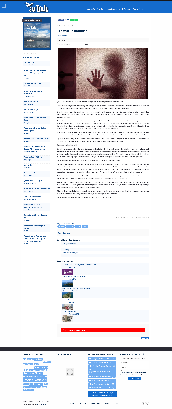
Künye (72, 403)
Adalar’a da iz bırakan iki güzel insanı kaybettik (35, 129)
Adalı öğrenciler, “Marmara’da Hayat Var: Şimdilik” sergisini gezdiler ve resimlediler (35, 238)
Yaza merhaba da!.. (31, 62)
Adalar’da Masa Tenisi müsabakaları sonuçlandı (33, 206)
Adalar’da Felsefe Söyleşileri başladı (34, 227)
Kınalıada (70, 226)
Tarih (45, 384)
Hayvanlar (33, 370)
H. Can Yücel (28, 167)
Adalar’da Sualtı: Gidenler (33, 157)
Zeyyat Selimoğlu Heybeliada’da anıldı (35, 216)
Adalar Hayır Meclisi (30, 183)
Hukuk (78, 226)
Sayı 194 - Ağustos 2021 (70, 302)
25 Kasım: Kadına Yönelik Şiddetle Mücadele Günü (79, 265)
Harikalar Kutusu (41, 404)
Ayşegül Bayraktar (29, 123)
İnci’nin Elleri (28, 165)
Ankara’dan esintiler (31, 102)
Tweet (66, 19)
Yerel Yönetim (28, 389)
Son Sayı (100, 9)
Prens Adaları (35, 380)
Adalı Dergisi (112, 9)
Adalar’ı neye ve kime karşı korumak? (74, 276)
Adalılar (61, 226)
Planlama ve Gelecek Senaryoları (35, 376)
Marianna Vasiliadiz (30, 199)
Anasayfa (91, 9)
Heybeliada (42, 370)
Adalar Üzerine (139, 9)
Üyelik (118, 403)
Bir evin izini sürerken (69, 311)
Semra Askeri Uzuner (30, 151)
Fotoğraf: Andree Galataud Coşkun (36, 138)
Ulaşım (44, 387)
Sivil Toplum (36, 384)
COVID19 (47, 362)
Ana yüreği (65, 250)
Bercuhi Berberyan (29, 86)
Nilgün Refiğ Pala (29, 112)
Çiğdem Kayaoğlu (29, 96)
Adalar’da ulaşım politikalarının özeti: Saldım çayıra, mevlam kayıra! (35, 72)
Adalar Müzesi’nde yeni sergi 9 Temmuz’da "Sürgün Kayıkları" (35, 148)
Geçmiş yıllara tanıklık (69, 244)
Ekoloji (30, 364)
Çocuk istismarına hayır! (33, 181)
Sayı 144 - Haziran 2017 (65, 224)
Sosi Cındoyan (62, 35)
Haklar (85, 226)
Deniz (25, 364)
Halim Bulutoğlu (29, 65)
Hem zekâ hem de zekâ (32, 197)
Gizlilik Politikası (95, 403)
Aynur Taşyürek (28, 191)
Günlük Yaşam (41, 367)
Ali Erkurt (26, 78)
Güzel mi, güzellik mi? (69, 256)
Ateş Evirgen (27, 160)
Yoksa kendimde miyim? (70, 253)
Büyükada (38, 359)
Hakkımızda (82, 403)
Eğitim (36, 364)
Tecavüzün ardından (31, 173)
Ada (24, 359)
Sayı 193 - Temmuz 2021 (70, 314)
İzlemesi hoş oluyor (68, 247)
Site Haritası (108, 403)
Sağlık (25, 384)
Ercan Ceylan (28, 210)
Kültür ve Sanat (32, 373)
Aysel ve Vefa (66, 300)
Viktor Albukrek (28, 104)
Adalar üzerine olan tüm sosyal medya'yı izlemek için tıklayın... (102, 394)
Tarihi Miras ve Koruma (32, 387)
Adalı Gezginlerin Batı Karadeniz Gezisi (35, 119)
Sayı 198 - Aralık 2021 (69, 267)
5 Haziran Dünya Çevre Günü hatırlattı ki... (34, 92)
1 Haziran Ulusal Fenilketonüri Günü (37, 189)
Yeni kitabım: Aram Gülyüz (33, 83)
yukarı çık (145, 338)
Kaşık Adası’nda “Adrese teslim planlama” (76, 288)
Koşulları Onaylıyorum (127, 372)
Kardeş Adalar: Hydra (31, 110)
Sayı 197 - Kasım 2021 (69, 291)
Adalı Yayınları (124, 9)
